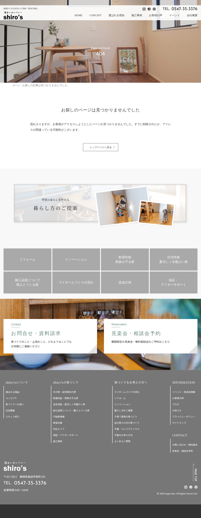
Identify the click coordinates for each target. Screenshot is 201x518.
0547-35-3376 (184, 9)
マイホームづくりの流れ (127, 392)
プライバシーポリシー (183, 416)
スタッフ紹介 (12, 416)
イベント (174, 15)
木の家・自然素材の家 (64, 392)
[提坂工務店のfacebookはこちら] (190, 487)
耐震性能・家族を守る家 (65, 398)
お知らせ (176, 410)
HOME (78, 15)
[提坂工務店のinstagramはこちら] (185, 487)
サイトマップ (179, 422)
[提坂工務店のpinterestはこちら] (195, 487)
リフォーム (120, 398)
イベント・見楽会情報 (183, 392)
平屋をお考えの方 (123, 435)
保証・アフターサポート (65, 435)
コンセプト (11, 398)
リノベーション (122, 404)
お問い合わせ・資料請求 (184, 444)
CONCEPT (95, 15)
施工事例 (136, 15)
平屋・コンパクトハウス (127, 429)
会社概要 (192, 15)
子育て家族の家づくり (125, 416)
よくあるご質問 (122, 441)
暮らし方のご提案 (123, 410)
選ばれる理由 (116, 15)
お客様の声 (155, 15)
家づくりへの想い (15, 404)
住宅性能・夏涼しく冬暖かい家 (69, 404)
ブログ (175, 404)
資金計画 (57, 422)
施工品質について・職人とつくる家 (71, 410)
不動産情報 (58, 416)
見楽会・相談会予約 (182, 451)
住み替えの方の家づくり (127, 422)
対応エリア (58, 429)
